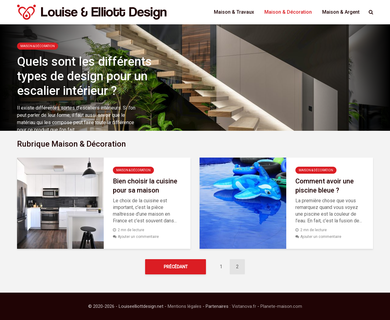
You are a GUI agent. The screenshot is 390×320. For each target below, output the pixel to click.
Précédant (176, 266)
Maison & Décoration (288, 12)
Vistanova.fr (244, 306)
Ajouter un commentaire (138, 237)
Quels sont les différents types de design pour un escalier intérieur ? (84, 76)
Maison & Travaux (234, 12)
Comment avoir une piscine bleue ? (324, 185)
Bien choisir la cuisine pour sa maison (145, 185)
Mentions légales (184, 306)
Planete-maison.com (281, 306)
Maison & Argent (341, 12)
